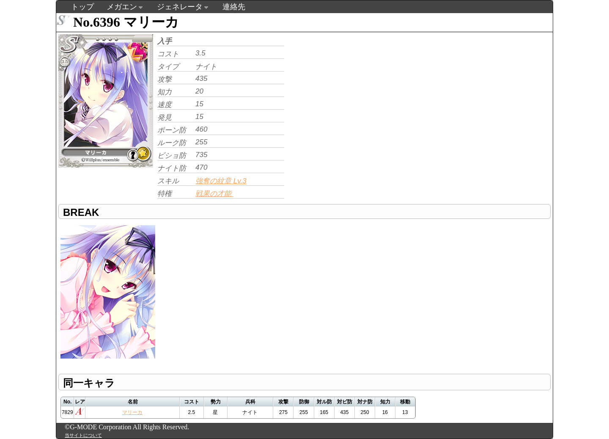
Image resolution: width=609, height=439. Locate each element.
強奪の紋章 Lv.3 (221, 181)
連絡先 (233, 7)
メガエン (122, 7)
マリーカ (132, 412)
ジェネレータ (180, 7)
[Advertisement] (357, 91)
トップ (82, 7)
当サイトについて (83, 435)
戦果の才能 (214, 194)
